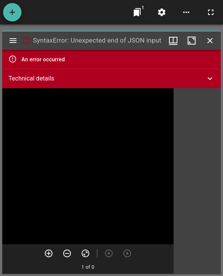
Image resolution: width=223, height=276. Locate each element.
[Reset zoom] (85, 253)
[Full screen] (211, 12)
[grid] (197, 181)
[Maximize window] (191, 40)
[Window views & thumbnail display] (173, 40)
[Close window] (210, 40)
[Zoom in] (48, 253)
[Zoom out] (67, 253)
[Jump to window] (137, 12)
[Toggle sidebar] (13, 40)
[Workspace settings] (161, 12)
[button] (111, 78)
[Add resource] (12, 12)
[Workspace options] (186, 12)
